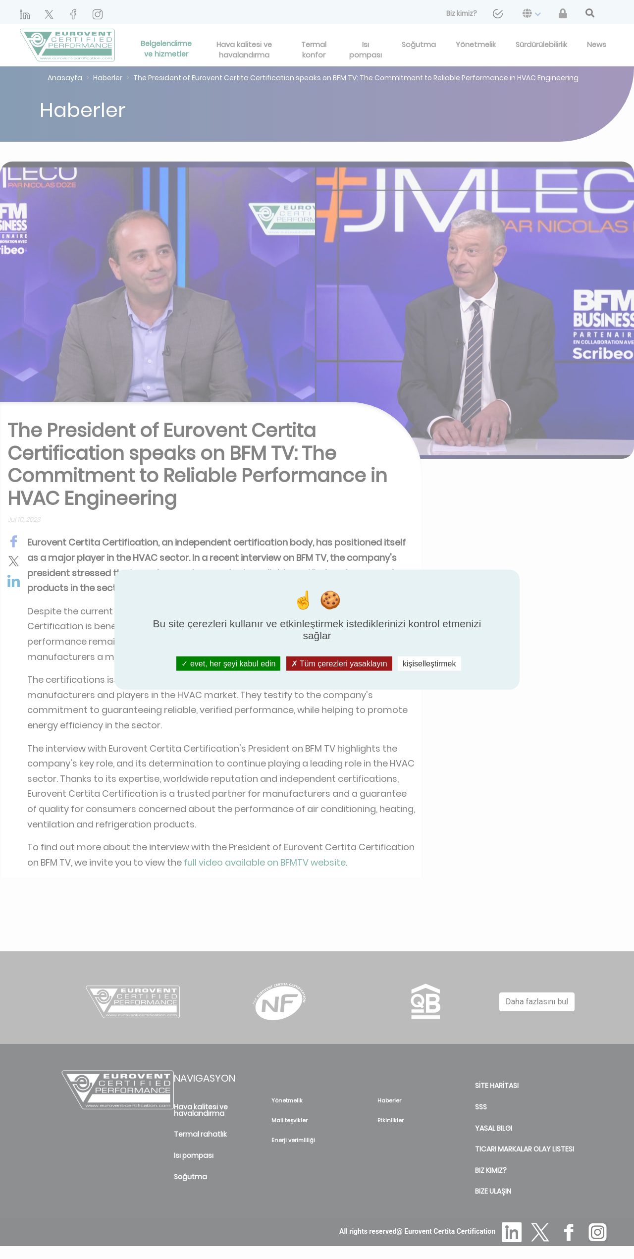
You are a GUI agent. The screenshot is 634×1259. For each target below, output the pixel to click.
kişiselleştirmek (429, 663)
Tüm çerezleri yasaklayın (339, 663)
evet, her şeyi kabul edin (228, 663)
